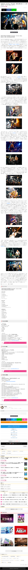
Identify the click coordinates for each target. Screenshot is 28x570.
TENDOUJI (17, 44)
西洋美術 (22, 560)
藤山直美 (9, 562)
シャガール (17, 560)
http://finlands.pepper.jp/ (15, 340)
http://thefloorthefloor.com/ (15, 368)
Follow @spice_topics (14, 430)
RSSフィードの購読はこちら (18, 422)
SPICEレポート (15, 451)
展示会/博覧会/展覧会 (4, 556)
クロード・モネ (15, 558)
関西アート (18, 556)
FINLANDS (10, 44)
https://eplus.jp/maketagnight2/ (10, 381)
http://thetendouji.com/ (14, 397)
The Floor (13, 44)
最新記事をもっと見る (16, 509)
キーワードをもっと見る (23, 564)
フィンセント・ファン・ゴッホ (6, 558)
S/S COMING (8, 453)
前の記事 (2, 446)
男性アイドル (3, 562)
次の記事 (25, 446)
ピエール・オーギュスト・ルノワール (7, 560)
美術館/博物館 (12, 556)
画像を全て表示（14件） (14, 32)
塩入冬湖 (19, 76)
